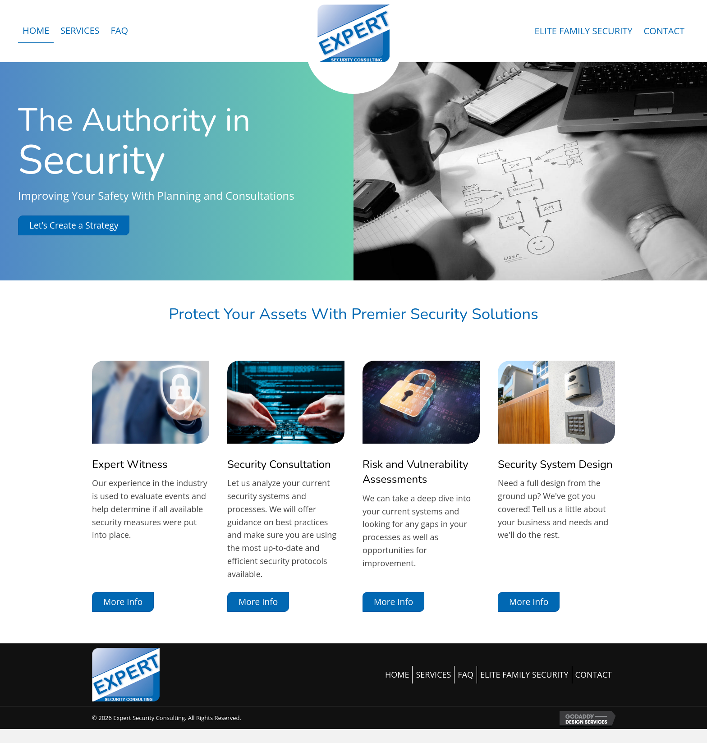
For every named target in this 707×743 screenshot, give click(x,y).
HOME (397, 674)
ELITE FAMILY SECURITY (524, 674)
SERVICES (433, 674)
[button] (73, 225)
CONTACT (593, 674)
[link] (36, 31)
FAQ (465, 674)
